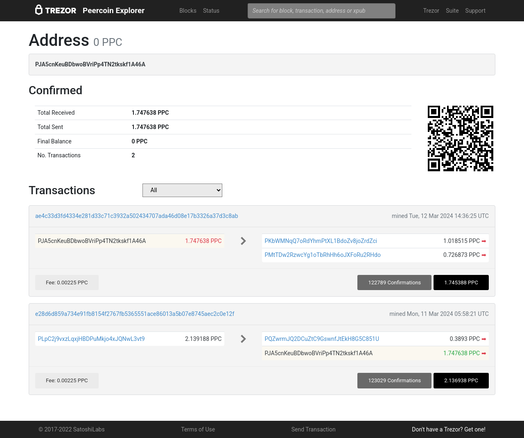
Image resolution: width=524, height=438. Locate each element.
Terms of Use (198, 429)
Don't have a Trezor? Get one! (449, 429)
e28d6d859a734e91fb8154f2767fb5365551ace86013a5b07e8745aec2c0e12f (134, 314)
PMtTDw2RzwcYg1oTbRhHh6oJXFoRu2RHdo (322, 255)
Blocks (187, 10)
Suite (452, 10)
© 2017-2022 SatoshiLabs (71, 429)
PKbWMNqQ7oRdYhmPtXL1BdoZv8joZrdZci (320, 241)
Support (475, 10)
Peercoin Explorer (114, 10)
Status (211, 10)
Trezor (431, 10)
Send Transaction (313, 429)
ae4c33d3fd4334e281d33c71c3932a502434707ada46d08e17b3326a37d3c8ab (136, 216)
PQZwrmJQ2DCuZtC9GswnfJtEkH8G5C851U (321, 339)
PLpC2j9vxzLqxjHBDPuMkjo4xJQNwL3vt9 (91, 339)
